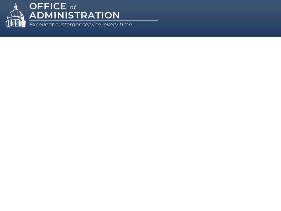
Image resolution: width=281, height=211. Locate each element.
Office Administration (74, 10)
